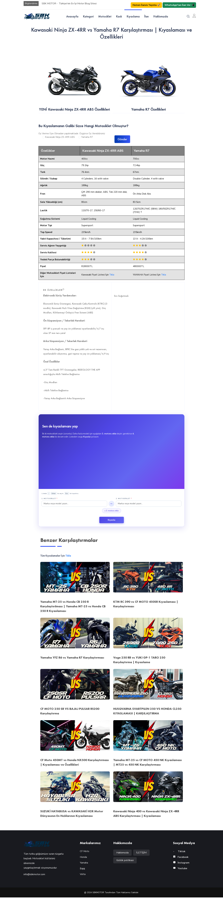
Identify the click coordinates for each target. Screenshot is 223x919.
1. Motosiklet (49, 520)
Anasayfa (72, 16)
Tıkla (111, 296)
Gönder (122, 150)
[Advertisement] (111, 484)
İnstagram (181, 884)
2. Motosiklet (124, 520)
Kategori (88, 16)
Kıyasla (111, 541)
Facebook (180, 878)
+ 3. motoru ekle (112, 532)
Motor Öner (10, 735)
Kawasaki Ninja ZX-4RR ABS (60, 147)
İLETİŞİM (141, 874)
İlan (146, 16)
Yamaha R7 (87, 147)
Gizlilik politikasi (125, 882)
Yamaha (84, 884)
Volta (83, 895)
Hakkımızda (160, 16)
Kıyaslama (133, 16)
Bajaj (82, 889)
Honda (83, 878)
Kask (119, 16)
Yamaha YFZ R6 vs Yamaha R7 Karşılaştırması (72, 679)
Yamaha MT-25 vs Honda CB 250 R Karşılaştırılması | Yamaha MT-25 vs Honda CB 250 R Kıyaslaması (73, 627)
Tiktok (179, 873)
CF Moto (84, 872)
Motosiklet (104, 16)
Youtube (180, 890)
